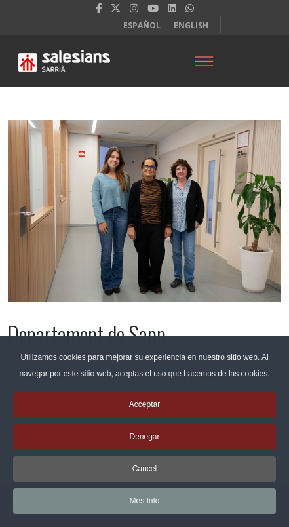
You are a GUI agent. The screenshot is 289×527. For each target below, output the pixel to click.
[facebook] (99, 7)
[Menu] (204, 61)
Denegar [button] (144, 441)
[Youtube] (153, 7)
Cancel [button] (144, 473)
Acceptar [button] (144, 409)
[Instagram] (134, 7)
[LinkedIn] (172, 7)
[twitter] (116, 7)
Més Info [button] (144, 506)
